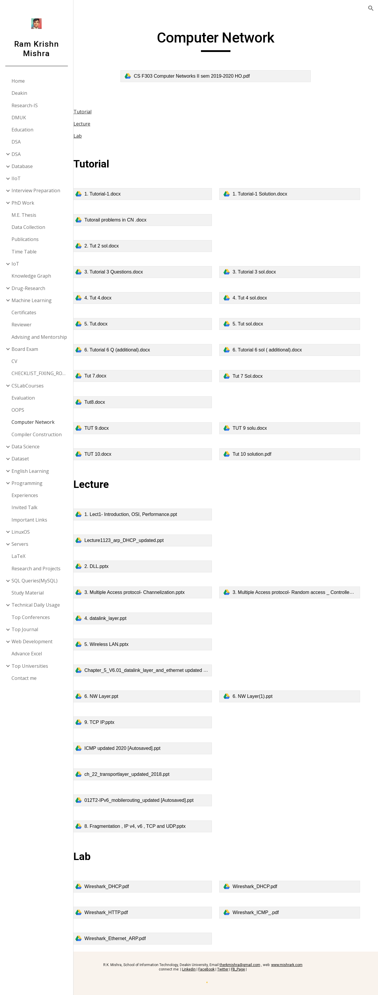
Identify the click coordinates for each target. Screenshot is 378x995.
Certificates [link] (24, 312)
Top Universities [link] (30, 666)
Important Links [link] (30, 520)
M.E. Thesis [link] (24, 215)
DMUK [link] (19, 117)
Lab (98, 136)
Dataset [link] (20, 458)
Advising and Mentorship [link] (39, 337)
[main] (226, 40)
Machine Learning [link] (32, 300)
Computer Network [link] (33, 422)
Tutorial (103, 111)
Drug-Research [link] (28, 288)
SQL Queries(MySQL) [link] (35, 580)
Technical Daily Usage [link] (36, 605)
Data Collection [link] (28, 227)
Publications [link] (25, 239)
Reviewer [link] (22, 324)
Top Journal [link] (25, 629)
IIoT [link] (16, 178)
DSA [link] (16, 142)
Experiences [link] (25, 495)
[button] (371, 8)
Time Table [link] (24, 251)
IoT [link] (15, 263)
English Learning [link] (30, 471)
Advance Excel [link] (27, 653)
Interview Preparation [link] (36, 190)
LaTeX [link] (19, 556)
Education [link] (23, 129)
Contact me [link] (24, 678)
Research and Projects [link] (36, 568)
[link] (226, 76)
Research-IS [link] (25, 105)
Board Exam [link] (25, 349)
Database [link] (22, 166)
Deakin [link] (19, 93)
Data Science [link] (26, 446)
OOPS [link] (18, 410)
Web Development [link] (32, 641)
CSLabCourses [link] (28, 385)
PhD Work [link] (23, 203)
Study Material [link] (28, 592)
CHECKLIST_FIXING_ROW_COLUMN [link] (41, 373)
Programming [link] (27, 483)
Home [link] (18, 81)
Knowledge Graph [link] (31, 276)
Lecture (102, 123)
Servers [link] (20, 544)
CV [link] (15, 361)
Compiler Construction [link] (37, 434)
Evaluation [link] (23, 398)
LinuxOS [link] (21, 532)
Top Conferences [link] (31, 617)
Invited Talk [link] (25, 507)
